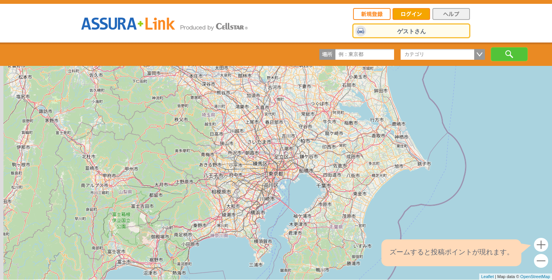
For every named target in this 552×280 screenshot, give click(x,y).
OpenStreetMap (535, 276)
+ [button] (541, 245)
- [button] (541, 261)
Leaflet (487, 276)
